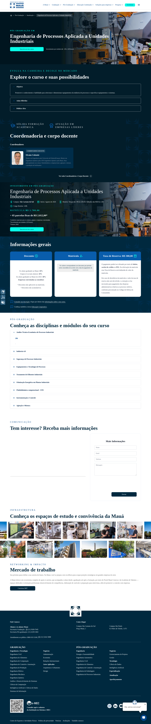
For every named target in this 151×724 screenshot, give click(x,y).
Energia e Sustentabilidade (85, 653)
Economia (46, 656)
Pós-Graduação (69, 5)
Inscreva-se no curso (27, 51)
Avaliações (66, 719)
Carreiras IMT (22, 587)
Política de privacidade (46, 719)
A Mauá (46, 5)
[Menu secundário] (139, 5)
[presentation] (110, 480)
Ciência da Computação (18, 683)
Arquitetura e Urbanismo (51, 666)
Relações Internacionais (51, 660)
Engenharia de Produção (18, 666)
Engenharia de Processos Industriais (88, 673)
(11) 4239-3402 (33, 630)
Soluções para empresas (104, 5)
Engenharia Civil (15, 653)
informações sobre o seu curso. (55, 300)
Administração (48, 653)
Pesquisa (119, 5)
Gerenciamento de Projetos (118, 653)
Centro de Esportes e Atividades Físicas (23, 719)
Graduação (56, 5)
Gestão (111, 656)
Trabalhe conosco (78, 719)
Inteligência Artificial (116, 666)
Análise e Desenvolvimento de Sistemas (23, 680)
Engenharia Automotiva (84, 656)
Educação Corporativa (39, 305)
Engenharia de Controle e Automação (22, 663)
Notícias (58, 719)
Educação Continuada (85, 5)
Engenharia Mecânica (17, 673)
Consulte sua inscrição (22, 300)
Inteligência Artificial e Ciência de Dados (24, 686)
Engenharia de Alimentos (18, 656)
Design (45, 670)
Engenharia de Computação (19, 660)
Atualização (30, 14)
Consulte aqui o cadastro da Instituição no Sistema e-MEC (39, 707)
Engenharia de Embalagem (85, 670)
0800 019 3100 (32, 636)
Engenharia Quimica (17, 676)
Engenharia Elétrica (16, 670)
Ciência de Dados (115, 663)
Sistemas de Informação (18, 690)
